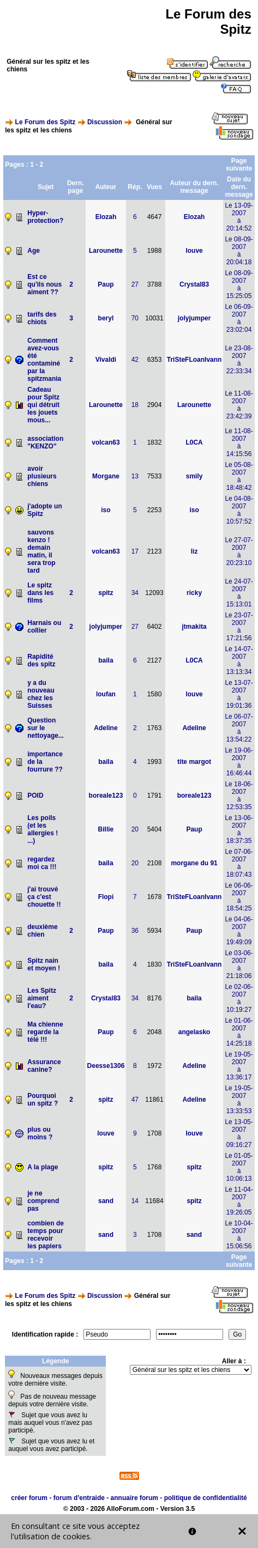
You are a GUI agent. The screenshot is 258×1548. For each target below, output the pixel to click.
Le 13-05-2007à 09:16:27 (239, 1133)
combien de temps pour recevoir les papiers (45, 1234)
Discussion (104, 122)
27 (135, 284)
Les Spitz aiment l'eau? (41, 998)
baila (105, 660)
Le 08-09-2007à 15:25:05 (239, 284)
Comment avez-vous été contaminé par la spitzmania (44, 360)
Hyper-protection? (45, 216)
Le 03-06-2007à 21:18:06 (239, 964)
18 (135, 405)
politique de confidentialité (205, 1498)
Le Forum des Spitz (45, 122)
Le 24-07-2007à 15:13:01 (239, 593)
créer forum (29, 1498)
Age (33, 250)
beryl (106, 318)
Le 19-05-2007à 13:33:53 (239, 1099)
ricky (194, 593)
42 (135, 359)
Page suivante (239, 164)
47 (135, 1099)
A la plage (42, 1167)
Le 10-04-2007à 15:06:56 (239, 1234)
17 (135, 551)
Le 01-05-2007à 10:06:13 (239, 1167)
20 (135, 829)
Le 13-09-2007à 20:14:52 (239, 217)
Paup (105, 284)
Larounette (106, 250)
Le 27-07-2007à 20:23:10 (239, 551)
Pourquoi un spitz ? (42, 1099)
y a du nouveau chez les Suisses (40, 694)
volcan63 (105, 442)
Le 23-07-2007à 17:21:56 (239, 626)
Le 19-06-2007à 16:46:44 (239, 761)
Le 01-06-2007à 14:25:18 (239, 1032)
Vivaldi (105, 359)
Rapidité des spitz (41, 660)
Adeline (105, 728)
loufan (106, 694)
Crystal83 (194, 284)
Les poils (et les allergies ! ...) (42, 829)
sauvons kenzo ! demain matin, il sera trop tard (41, 551)
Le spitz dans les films (40, 592)
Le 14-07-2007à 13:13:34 (239, 660)
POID (35, 795)
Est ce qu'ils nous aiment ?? (44, 284)
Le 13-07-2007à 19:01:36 (239, 694)
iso (105, 510)
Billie (106, 829)
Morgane (105, 476)
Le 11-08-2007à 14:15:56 (239, 442)
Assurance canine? (44, 1065)
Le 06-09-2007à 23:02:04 (239, 318)
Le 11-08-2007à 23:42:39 (239, 405)
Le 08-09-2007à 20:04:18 (239, 250)
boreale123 (106, 795)
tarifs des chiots (41, 318)
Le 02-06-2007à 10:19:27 (239, 998)
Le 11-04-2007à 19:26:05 (239, 1201)
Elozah (106, 217)
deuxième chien (42, 930)
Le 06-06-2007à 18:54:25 (239, 897)
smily (194, 476)
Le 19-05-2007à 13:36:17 (239, 1066)
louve (193, 250)
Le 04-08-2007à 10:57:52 (239, 510)
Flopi (106, 897)
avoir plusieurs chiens (41, 476)
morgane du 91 (194, 863)
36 (135, 930)
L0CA (193, 442)
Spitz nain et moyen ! (43, 964)
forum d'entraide (79, 1498)
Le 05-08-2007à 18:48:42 (239, 476)
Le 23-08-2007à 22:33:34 (239, 359)
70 (135, 318)
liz (194, 551)
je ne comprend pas (43, 1200)
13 (135, 476)
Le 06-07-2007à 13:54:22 (239, 728)
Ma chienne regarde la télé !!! (45, 1032)
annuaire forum (134, 1498)
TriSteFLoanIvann (194, 359)
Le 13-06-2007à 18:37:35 (239, 829)
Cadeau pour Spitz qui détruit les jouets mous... (43, 405)
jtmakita (194, 626)
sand (105, 1201)
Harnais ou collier (44, 626)
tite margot (194, 762)
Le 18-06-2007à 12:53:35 (239, 795)
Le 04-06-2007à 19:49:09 (239, 930)
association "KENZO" (45, 442)
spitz (105, 593)
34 (135, 593)
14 (135, 1201)
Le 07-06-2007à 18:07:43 (239, 863)
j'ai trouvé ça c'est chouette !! (44, 896)
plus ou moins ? (39, 1133)
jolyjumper (194, 318)
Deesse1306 (106, 1066)
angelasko (194, 1032)
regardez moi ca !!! (41, 863)
